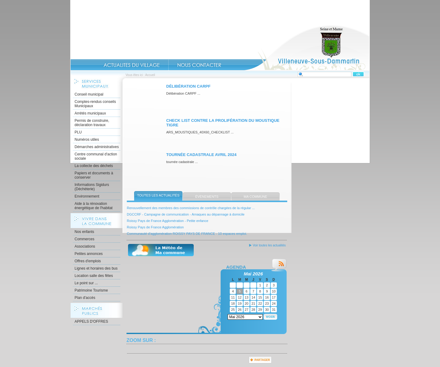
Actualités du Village (131, 65)
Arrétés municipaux (90, 113)
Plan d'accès (85, 298)
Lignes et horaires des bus (96, 268)
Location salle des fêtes (94, 276)
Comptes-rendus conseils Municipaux (95, 104)
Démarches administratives (97, 147)
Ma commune (255, 196)
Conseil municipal (89, 94)
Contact (199, 65)
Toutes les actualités (158, 195)
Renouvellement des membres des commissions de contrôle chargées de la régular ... (191, 208)
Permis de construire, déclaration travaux (92, 122)
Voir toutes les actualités (269, 245)
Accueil (306, 47)
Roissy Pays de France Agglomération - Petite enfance (167, 221)
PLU (78, 132)
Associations (85, 246)
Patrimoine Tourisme (91, 290)
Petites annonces (89, 254)
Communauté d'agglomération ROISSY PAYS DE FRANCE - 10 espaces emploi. (187, 233)
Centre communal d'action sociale (96, 156)
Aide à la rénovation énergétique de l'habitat (93, 206)
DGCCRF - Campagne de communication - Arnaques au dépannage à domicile (185, 214)
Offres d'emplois (88, 261)
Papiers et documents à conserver (94, 175)
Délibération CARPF (188, 86)
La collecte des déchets (94, 166)
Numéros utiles (87, 139)
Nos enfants (84, 232)
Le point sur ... (86, 283)
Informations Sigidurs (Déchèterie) (92, 187)
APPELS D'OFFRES (91, 321)
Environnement (87, 196)
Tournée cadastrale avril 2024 (201, 154)
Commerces (84, 239)
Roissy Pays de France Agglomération (155, 227)
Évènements (206, 196)
